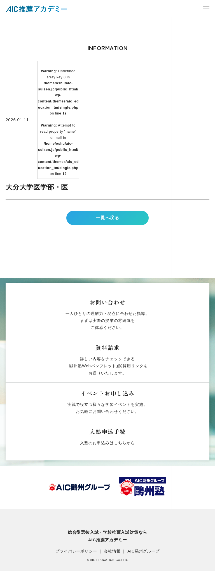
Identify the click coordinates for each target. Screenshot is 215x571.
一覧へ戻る (107, 222)
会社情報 (112, 551)
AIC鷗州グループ (143, 551)
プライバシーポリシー (76, 551)
